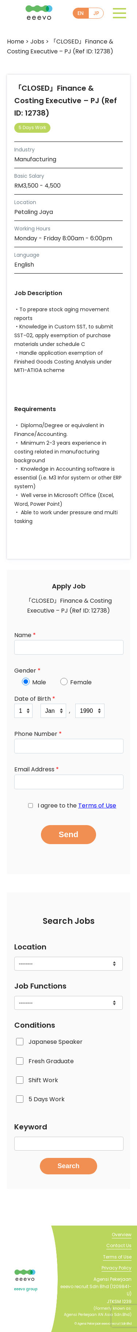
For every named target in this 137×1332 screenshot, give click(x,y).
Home (15, 41)
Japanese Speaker (55, 1042)
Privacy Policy (117, 1268)
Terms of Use (97, 805)
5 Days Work (46, 1099)
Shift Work (43, 1080)
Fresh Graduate (51, 1061)
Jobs (37, 41)
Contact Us (119, 1245)
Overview (122, 1234)
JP (96, 13)
